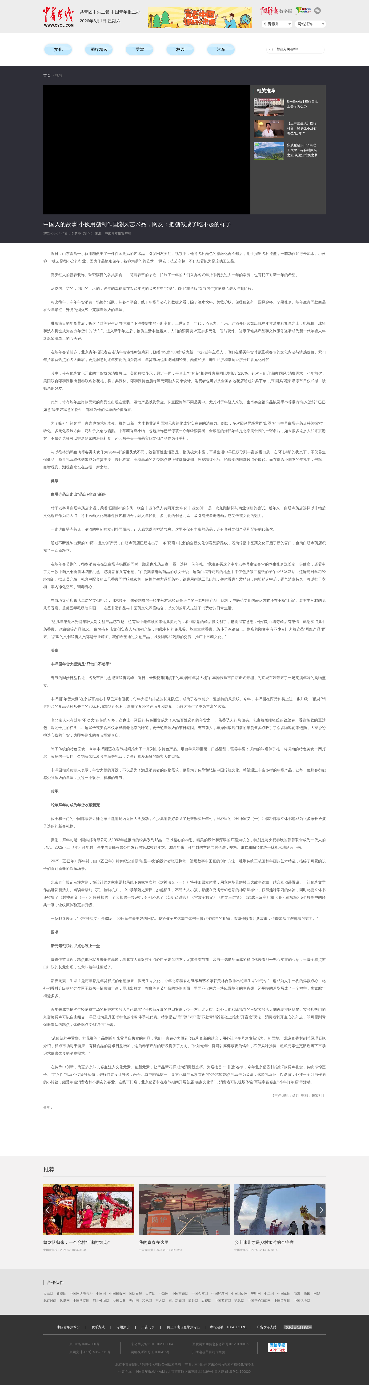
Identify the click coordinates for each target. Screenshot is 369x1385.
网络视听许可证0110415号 (150, 1352)
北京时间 (49, 1301)
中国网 (101, 1293)
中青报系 (271, 24)
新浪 (297, 1293)
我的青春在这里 (153, 1242)
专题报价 (123, 1327)
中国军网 (283, 1293)
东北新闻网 (176, 1301)
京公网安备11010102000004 (152, 1344)
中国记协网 (302, 1301)
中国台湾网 (200, 1293)
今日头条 (119, 1301)
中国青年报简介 (68, 1327)
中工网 (269, 1293)
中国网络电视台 (81, 1293)
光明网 (256, 1293)
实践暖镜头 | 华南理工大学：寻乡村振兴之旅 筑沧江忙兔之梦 (302, 150)
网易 (316, 1293)
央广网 (150, 1293)
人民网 (48, 1293)
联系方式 (98, 1327)
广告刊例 (148, 1327)
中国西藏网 (180, 1293)
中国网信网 (239, 1293)
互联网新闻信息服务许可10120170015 (220, 1344)
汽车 (221, 49)
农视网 (206, 1301)
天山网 (134, 1301)
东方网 (160, 1301)
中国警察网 (223, 1301)
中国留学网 (282, 1301)
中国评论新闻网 (259, 1301)
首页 (47, 76)
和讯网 (147, 1301)
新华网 (61, 1293)
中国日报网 (117, 1293)
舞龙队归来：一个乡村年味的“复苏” (76, 1242)
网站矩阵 (305, 24)
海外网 (193, 1301)
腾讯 (307, 1293)
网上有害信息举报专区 (183, 1327)
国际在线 (135, 1293)
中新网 (163, 1293)
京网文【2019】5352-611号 (89, 1352)
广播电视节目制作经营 (208, 1352)
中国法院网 (81, 1301)
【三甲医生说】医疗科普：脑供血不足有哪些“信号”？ (302, 128)
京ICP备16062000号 (84, 1344)
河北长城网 (101, 1301)
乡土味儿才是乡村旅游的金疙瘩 (264, 1242)
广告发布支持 (284, 1327)
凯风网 (239, 1301)
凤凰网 (65, 1301)
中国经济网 (219, 1293)
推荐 (49, 1169)
